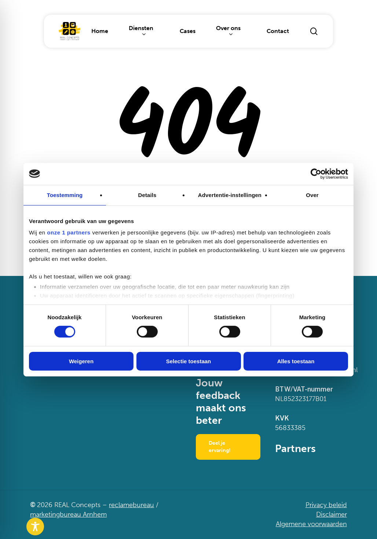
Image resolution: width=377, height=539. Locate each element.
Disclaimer (331, 514)
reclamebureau (131, 505)
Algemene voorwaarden (311, 524)
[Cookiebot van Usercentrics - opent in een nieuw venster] (316, 173)
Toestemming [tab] (65, 195)
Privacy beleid (326, 505)
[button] (228, 447)
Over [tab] (312, 195)
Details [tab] (147, 195)
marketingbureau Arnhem (68, 514)
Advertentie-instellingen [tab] (229, 195)
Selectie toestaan (188, 361)
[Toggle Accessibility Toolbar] (35, 526)
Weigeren (81, 361)
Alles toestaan (296, 361)
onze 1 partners (68, 232)
